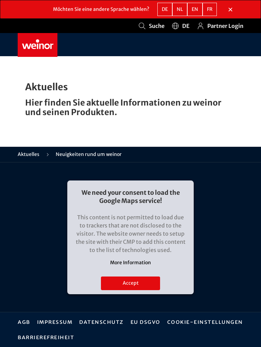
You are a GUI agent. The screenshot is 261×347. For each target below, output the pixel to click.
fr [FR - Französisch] (209, 9)
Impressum (55, 321)
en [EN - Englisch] (195, 9)
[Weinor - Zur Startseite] (37, 45)
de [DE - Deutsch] (165, 9)
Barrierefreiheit (46, 337)
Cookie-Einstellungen (205, 321)
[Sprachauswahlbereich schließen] (230, 9)
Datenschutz (101, 321)
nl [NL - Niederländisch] (180, 9)
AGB (24, 321)
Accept (131, 283)
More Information (130, 262)
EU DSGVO (145, 321)
